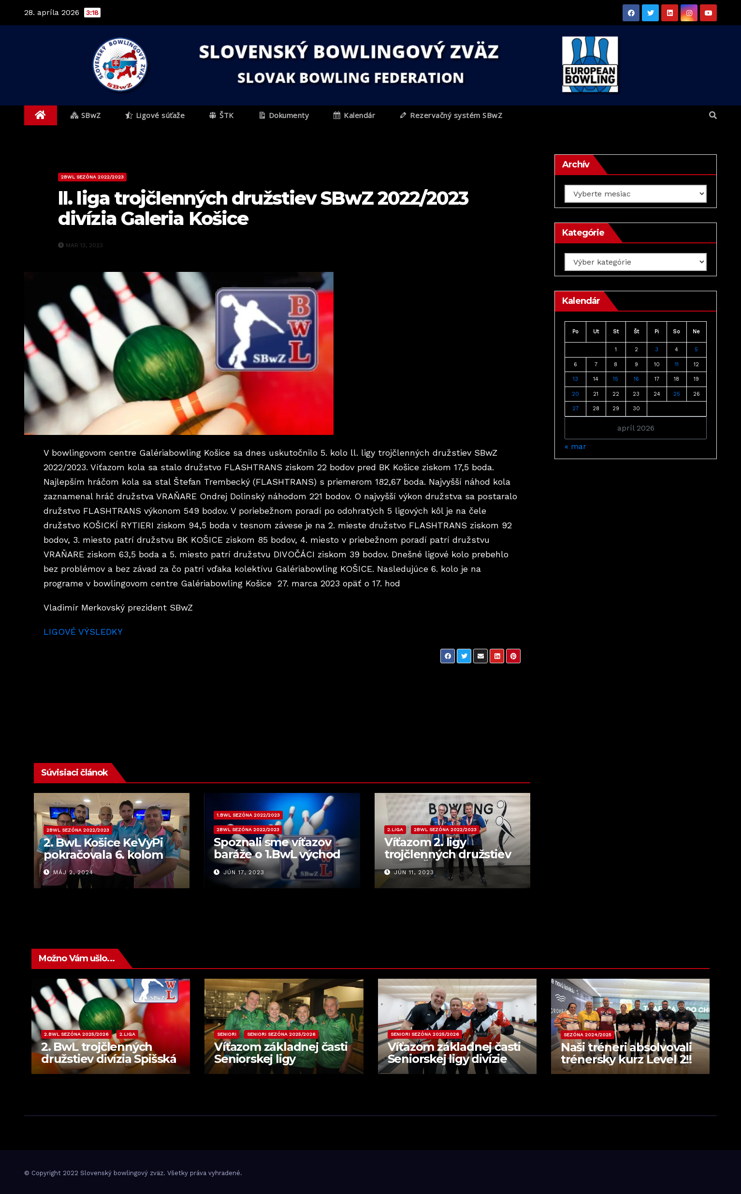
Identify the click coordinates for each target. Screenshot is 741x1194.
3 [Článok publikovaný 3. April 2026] (656, 349)
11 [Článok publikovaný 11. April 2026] (677, 364)
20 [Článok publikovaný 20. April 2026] (575, 394)
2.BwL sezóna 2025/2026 (76, 1034)
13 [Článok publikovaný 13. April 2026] (575, 379)
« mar (575, 446)
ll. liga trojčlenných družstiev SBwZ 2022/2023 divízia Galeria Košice (263, 208)
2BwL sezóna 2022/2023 (92, 176)
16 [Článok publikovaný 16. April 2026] (636, 379)
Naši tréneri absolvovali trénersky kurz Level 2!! (626, 1053)
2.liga (395, 829)
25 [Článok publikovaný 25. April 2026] (676, 394)
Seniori (226, 1034)
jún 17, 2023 (243, 872)
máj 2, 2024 (73, 872)
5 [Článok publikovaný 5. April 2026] (696, 349)
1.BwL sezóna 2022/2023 (248, 815)
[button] (713, 115)
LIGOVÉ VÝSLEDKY (83, 632)
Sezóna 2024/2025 (587, 1034)
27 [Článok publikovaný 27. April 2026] (575, 408)
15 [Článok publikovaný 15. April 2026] (615, 379)
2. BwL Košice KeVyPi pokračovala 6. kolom (103, 849)
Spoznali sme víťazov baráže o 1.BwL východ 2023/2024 (277, 854)
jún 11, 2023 (414, 872)
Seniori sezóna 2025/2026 (281, 1034)
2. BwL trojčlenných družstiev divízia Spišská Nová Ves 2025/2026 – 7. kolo (108, 1065)
